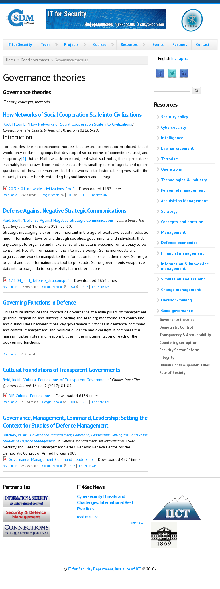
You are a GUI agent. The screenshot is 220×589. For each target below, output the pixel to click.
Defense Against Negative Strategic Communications (64, 210)
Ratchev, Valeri (15, 435)
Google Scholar (52, 195)
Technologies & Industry (184, 179)
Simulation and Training (183, 279)
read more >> (87, 516)
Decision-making (176, 300)
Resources (129, 44)
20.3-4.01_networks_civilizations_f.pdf (41, 188)
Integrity (166, 357)
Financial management (182, 253)
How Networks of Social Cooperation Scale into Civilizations (72, 114)
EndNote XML (99, 195)
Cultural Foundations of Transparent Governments (61, 370)
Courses (99, 44)
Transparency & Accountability (185, 334)
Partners (179, 44)
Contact (202, 44)
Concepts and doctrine (182, 221)
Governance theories (176, 319)
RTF (83, 195)
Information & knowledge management (185, 266)
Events (158, 44)
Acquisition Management (184, 200)
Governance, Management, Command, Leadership (51, 459)
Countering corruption (178, 342)
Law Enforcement (177, 148)
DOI (72, 195)
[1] (23, 158)
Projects (71, 44)
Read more (10, 195)
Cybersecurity (173, 127)
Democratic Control (176, 327)
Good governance (35, 60)
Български (180, 58)
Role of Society (172, 372)
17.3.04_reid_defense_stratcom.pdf (39, 280)
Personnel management (183, 190)
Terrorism (170, 158)
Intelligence (172, 137)
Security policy (174, 116)
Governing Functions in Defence (39, 302)
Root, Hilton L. (15, 124)
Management (173, 232)
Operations (171, 169)
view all (137, 522)
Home (11, 60)
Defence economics (179, 242)
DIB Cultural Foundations (30, 395)
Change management (181, 289)
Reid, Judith (12, 220)
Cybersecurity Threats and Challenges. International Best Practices (105, 502)
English (164, 58)
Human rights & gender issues (184, 365)
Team (45, 44)
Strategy (169, 211)
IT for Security (19, 44)
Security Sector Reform (179, 350)
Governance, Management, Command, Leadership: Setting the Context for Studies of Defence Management (75, 421)
